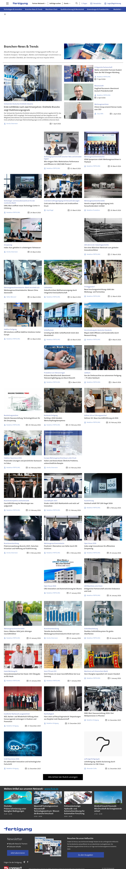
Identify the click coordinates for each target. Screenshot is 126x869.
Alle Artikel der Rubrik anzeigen (63, 777)
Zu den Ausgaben (85, 855)
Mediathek (117, 9)
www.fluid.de (51, 788)
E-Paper (84, 3)
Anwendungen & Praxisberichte (98, 9)
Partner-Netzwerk (38, 3)
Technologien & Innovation (13, 9)
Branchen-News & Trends (33, 9)
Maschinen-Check (51, 9)
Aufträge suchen (55, 3)
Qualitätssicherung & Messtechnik (72, 9)
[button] (118, 801)
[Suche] (77, 3)
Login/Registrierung (114, 3)
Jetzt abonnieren (18, 853)
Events (66, 3)
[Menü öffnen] (7, 3)
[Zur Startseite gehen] (20, 3)
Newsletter (97, 3)
